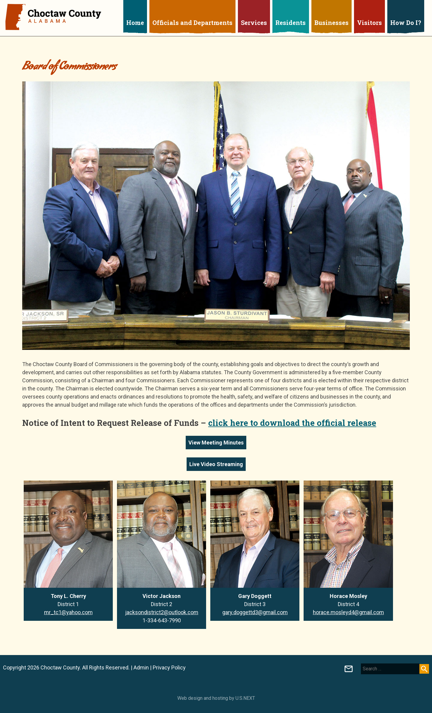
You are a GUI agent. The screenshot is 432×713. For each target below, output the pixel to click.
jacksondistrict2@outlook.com (161, 612)
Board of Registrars (348, 669)
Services (254, 22)
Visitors (369, 22)
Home (135, 22)
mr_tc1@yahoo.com (68, 612)
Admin (141, 667)
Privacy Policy (169, 667)
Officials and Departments (192, 22)
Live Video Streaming (216, 464)
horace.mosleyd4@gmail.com (348, 612)
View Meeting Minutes (216, 442)
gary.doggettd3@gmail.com (255, 612)
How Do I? (405, 22)
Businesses (331, 22)
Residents (290, 22)
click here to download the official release (292, 422)
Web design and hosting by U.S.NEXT (216, 698)
